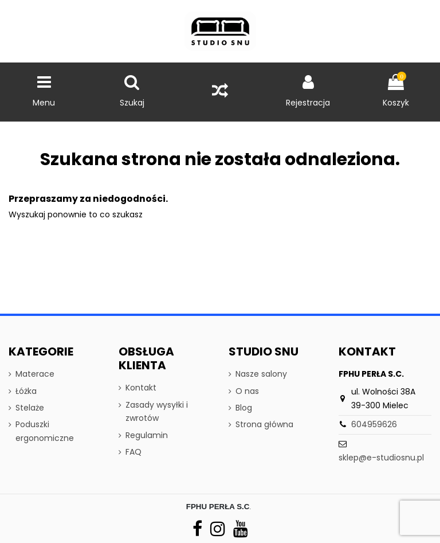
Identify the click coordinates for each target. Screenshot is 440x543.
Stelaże (29, 407)
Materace (34, 374)
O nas (247, 391)
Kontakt (140, 387)
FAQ (133, 452)
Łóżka (26, 391)
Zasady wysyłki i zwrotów (156, 411)
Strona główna (264, 424)
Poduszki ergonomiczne (44, 431)
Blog (243, 407)
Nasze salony (261, 374)
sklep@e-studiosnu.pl (381, 457)
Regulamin (146, 435)
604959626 (374, 424)
